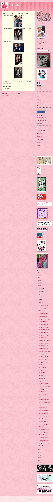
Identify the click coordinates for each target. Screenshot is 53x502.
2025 (38, 272)
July (39, 294)
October (40, 289)
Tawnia (38, 106)
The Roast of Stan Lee (41, 415)
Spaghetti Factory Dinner (42, 367)
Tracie (38, 108)
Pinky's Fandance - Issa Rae (42, 407)
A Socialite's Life (39, 142)
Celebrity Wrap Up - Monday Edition (44, 335)
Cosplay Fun (40, 423)
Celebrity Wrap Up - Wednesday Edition (44, 319)
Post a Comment (7, 88)
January (40, 304)
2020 (38, 280)
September (40, 291)
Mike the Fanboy (39, 123)
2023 (38, 275)
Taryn (37, 105)
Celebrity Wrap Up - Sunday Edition (43, 343)
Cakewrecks (38, 140)
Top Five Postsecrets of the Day (43, 345)
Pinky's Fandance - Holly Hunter (43, 356)
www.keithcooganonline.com (41, 45)
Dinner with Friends (41, 354)
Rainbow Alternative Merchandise (42, 120)
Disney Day (40, 364)
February (40, 302)
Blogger (31, 499)
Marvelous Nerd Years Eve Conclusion (44, 408)
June (39, 296)
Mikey (38, 102)
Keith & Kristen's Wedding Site (41, 117)
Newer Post (4, 93)
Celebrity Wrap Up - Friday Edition (43, 359)
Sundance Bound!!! (41, 361)
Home (18, 93)
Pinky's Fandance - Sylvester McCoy (43, 383)
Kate (37, 92)
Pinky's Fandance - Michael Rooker (43, 440)
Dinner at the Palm (41, 426)
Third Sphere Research (40, 126)
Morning (39, 405)
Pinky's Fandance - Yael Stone (42, 308)
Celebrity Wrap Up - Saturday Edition (44, 351)
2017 (38, 285)
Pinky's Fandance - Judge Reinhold (43, 416)
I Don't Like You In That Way (41, 130)
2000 (38, 462)
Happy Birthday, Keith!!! (42, 378)
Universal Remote (41, 418)
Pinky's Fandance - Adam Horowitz (43, 348)
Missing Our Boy (41, 375)
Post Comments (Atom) (9, 95)
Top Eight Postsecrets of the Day (43, 413)
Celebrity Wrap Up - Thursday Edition (44, 311)
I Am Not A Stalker (39, 121)
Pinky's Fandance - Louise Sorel (43, 391)
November (40, 288)
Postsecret (38, 124)
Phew (39, 442)
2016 (38, 447)
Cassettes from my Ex (40, 139)
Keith (37, 93)
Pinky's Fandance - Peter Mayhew (43, 424)
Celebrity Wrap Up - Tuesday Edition (44, 327)
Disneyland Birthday (41, 372)
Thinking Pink (11, 4)
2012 (38, 454)
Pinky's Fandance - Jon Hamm (42, 316)
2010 (38, 457)
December (40, 286)
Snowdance (40, 338)
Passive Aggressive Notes (40, 129)
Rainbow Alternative (40, 103)
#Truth (39, 318)
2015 (38, 449)
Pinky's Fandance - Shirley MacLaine (44, 340)
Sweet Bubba (40, 346)
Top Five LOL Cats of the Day (43, 321)
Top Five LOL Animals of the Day (43, 329)
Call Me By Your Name (42, 326)
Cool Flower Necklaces (40, 137)
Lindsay (38, 99)
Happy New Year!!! (41, 445)
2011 (38, 455)
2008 (38, 460)
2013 (38, 452)
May (39, 297)
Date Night (40, 381)
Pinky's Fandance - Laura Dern (43, 373)
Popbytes (38, 127)
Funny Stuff (40, 334)
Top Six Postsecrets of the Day (43, 313)
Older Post (32, 93)
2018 (38, 283)
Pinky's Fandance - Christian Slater (43, 399)
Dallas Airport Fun (41, 434)
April (39, 299)
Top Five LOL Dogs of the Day (43, 305)
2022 (38, 277)
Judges (39, 310)
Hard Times (40, 397)
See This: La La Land (41, 389)
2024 (38, 274)
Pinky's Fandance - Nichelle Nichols (43, 432)
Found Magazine (39, 136)
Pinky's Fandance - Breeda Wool (43, 324)
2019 (38, 282)
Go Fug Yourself (39, 133)
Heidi (37, 90)
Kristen (38, 96)
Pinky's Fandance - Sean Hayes (43, 332)
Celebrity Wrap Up (8, 83)
